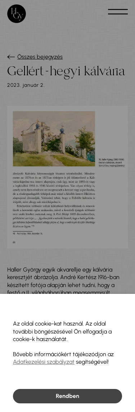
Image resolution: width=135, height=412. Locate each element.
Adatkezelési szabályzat (44, 361)
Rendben (67, 396)
